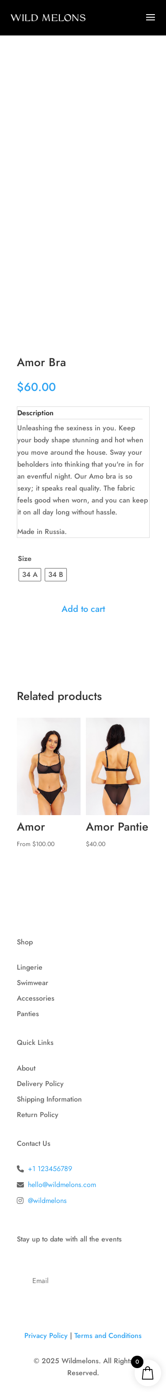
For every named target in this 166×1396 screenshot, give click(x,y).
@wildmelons (47, 1200)
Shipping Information (49, 1099)
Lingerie (29, 967)
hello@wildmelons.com (62, 1184)
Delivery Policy (40, 1084)
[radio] (30, 574)
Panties (28, 1014)
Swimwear (32, 983)
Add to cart (83, 609)
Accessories (35, 998)
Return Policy (37, 1115)
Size (24, 558)
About (26, 1068)
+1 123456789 (50, 1169)
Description (35, 413)
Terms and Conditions (108, 1335)
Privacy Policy (46, 1335)
